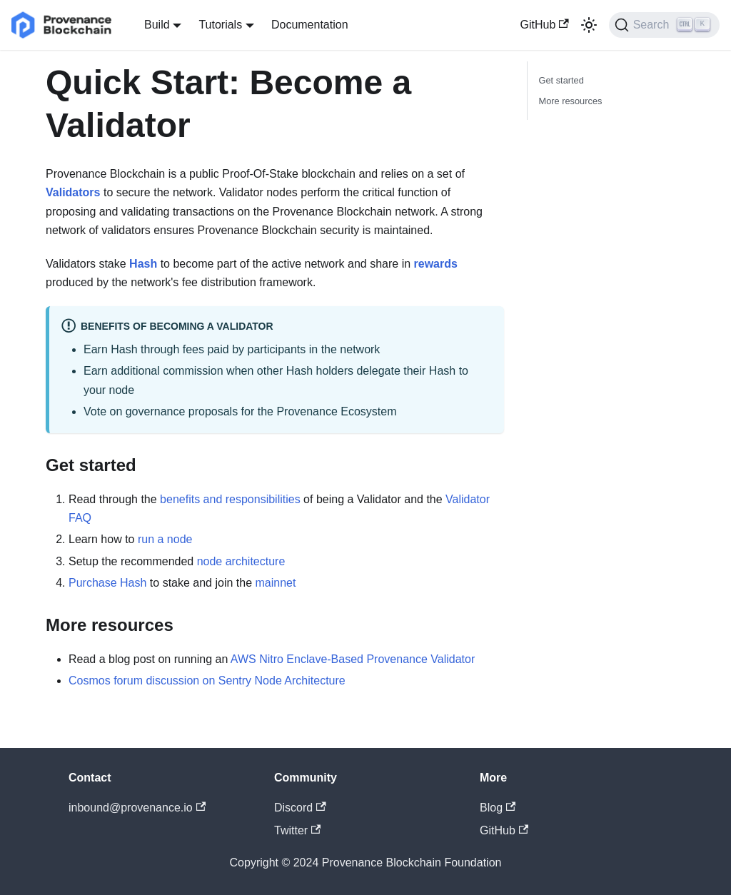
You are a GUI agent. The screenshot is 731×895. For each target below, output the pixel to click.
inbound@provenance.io (137, 808)
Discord (300, 808)
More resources (571, 101)
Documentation (309, 25)
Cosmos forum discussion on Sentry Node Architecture (207, 680)
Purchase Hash (107, 583)
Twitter (297, 830)
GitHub (544, 25)
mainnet (276, 583)
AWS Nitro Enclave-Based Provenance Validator (353, 659)
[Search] (664, 25)
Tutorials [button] (220, 25)
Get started (561, 80)
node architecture (241, 561)
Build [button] (157, 25)
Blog (497, 808)
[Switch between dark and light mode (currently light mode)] (589, 25)
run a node (165, 539)
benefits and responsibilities (230, 499)
